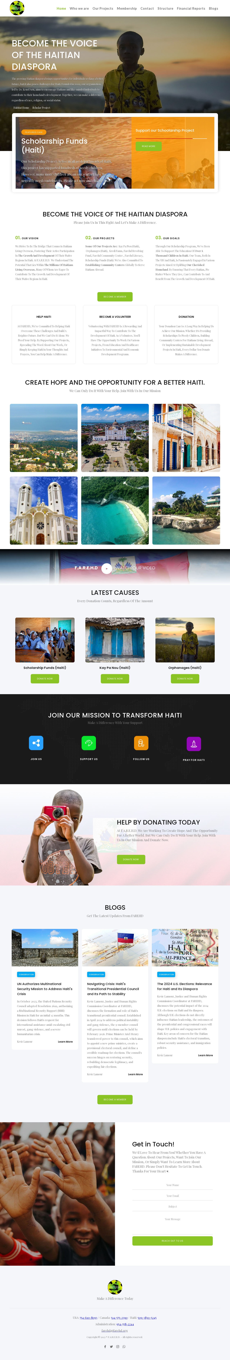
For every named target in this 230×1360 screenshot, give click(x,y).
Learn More (65, 1041)
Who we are (79, 8)
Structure (165, 8)
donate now (45, 678)
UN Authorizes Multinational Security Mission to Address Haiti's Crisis (44, 989)
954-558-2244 (125, 1340)
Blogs (213, 8)
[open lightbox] (106, 568)
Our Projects (103, 8)
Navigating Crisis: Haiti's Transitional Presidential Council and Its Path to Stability (113, 989)
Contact (147, 8)
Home (61, 8)
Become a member (115, 297)
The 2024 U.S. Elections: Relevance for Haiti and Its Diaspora (184, 986)
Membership (127, 8)
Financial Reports (191, 8)
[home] (17, 4)
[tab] (21, 107)
